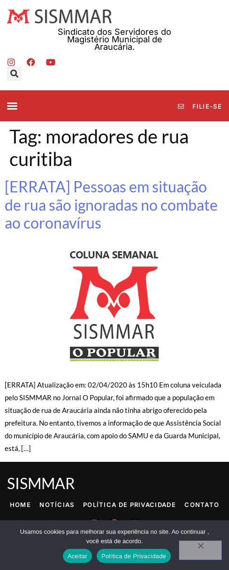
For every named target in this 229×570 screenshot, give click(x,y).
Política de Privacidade (129, 504)
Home (20, 504)
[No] (200, 550)
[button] (14, 73)
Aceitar (77, 556)
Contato (201, 504)
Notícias (56, 504)
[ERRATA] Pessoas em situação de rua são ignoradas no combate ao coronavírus (111, 204)
